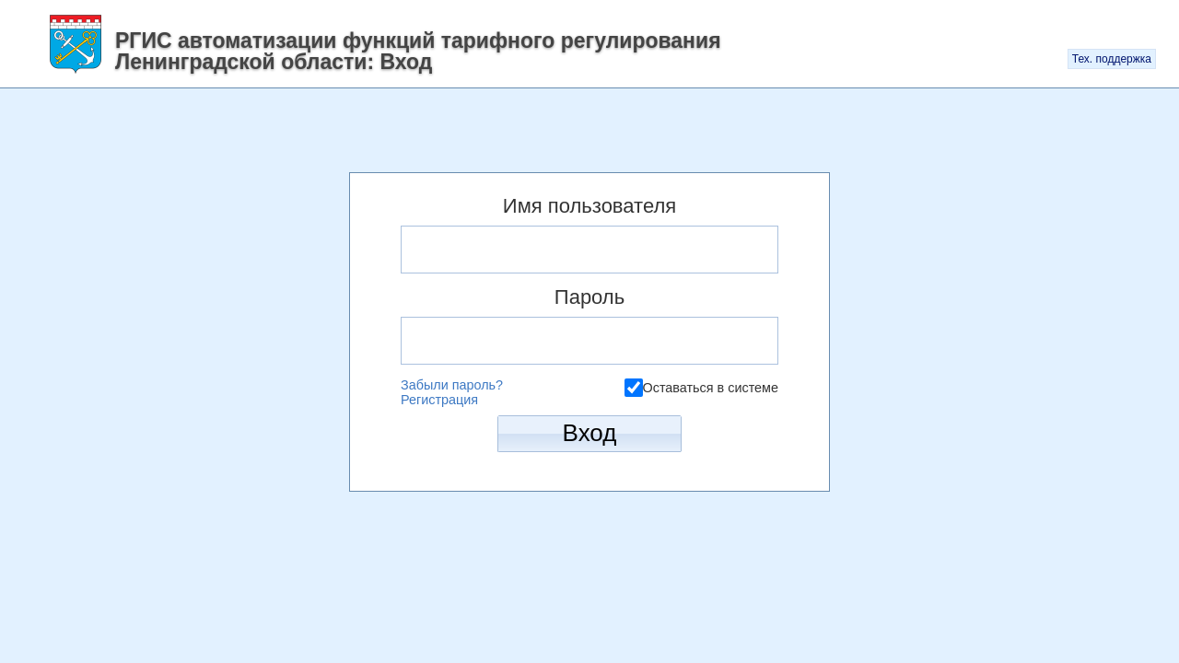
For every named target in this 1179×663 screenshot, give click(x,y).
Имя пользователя (589, 206)
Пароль (589, 297)
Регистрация (439, 399)
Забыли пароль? (452, 384)
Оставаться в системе (710, 386)
